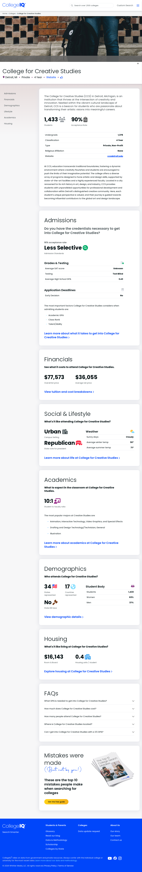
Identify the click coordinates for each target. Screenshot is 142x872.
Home (4, 13)
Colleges (12, 13)
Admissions (10, 93)
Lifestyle (8, 111)
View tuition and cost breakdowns (69, 392)
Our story (115, 831)
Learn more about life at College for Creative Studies (82, 458)
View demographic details (63, 617)
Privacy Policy (50, 865)
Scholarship (52, 844)
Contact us (116, 840)
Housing (8, 123)
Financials (9, 99)
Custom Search (125, 5)
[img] (14, 6)
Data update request (89, 831)
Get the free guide (56, 801)
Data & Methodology (56, 840)
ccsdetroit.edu (115, 156)
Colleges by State (55, 848)
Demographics (12, 105)
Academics (10, 117)
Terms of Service (65, 865)
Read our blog (53, 835)
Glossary (50, 831)
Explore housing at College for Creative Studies (78, 671)
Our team (115, 835)
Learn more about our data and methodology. (56, 860)
